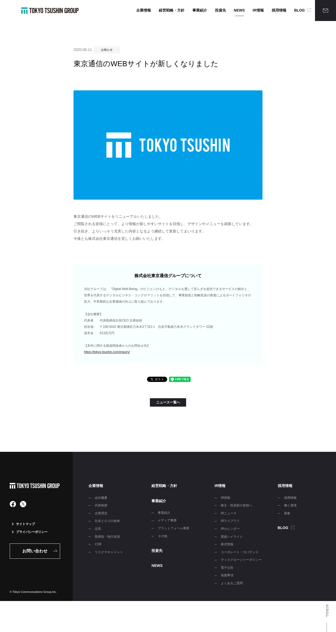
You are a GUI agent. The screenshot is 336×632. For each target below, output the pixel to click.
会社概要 (101, 498)
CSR (98, 544)
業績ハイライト (232, 536)
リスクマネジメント (109, 552)
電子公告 (227, 567)
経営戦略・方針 (172, 10)
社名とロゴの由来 (107, 521)
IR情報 (258, 10)
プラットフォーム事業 (173, 528)
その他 (162, 536)
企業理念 (101, 513)
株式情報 (227, 544)
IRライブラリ (230, 521)
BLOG (299, 10)
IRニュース (229, 513)
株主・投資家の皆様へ (236, 505)
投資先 (220, 10)
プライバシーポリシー (30, 532)
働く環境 (290, 505)
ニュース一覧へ (168, 402)
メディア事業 (167, 520)
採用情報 (279, 10)
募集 (287, 513)
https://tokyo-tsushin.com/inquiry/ (107, 352)
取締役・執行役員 (107, 536)
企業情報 (143, 10)
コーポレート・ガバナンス (240, 552)
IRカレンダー (230, 529)
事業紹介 (199, 10)
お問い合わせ (35, 551)
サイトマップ (23, 524)
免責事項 (227, 575)
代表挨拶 (101, 505)
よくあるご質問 (232, 583)
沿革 (98, 529)
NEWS (239, 10)
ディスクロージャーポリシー (241, 560)
